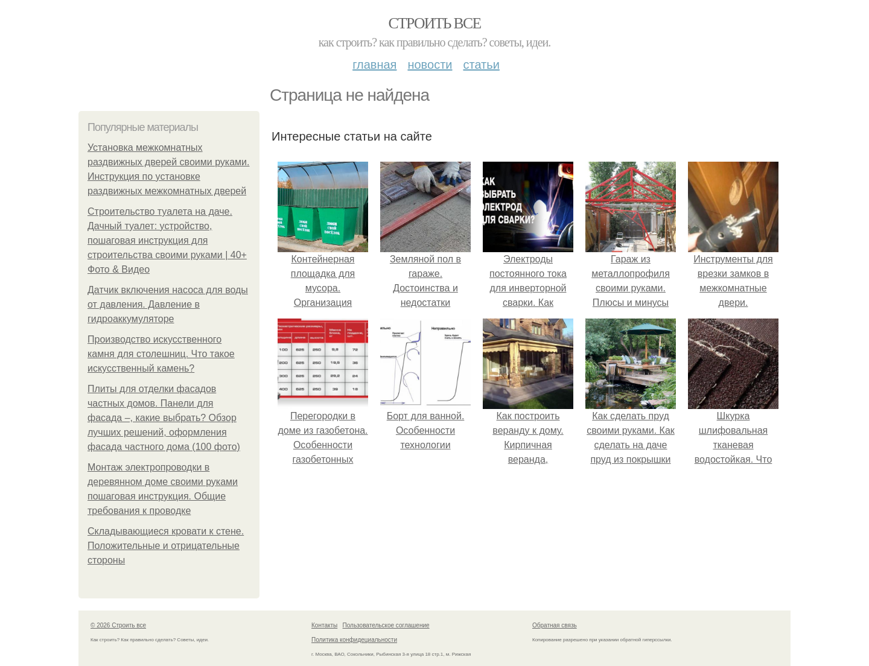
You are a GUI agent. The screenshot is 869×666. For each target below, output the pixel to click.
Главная (374, 64)
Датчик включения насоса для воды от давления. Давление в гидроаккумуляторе (168, 304)
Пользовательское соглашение (386, 625)
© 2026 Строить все (118, 625)
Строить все (434, 23)
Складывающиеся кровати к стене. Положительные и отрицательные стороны (166, 545)
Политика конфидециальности (354, 639)
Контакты (324, 625)
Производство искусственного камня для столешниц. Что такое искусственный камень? (161, 353)
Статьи (481, 64)
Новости (429, 64)
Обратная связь (554, 625)
